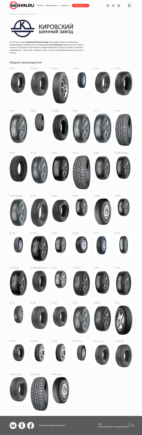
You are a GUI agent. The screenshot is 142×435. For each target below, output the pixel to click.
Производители (24, 14)
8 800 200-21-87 (80, 6)
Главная (13, 14)
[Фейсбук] (31, 425)
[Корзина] (118, 5)
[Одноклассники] (22, 425)
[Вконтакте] (14, 425)
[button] (52, 5)
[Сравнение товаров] (113, 5)
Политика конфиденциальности (52, 425)
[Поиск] (107, 5)
